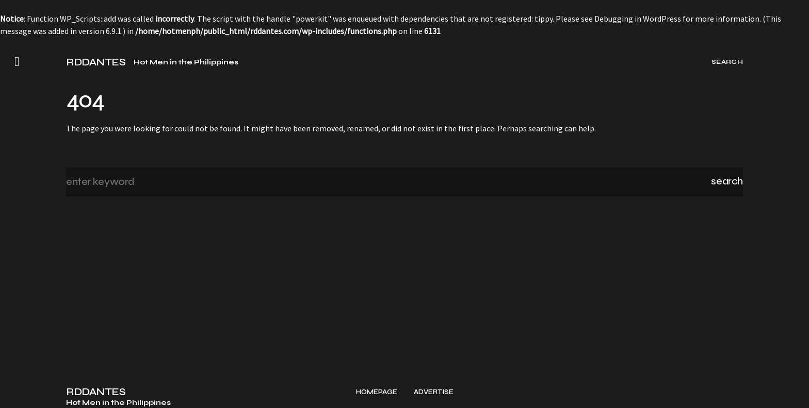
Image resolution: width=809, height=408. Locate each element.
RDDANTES (95, 62)
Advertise (434, 392)
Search (727, 181)
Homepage (376, 392)
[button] (17, 62)
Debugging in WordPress (637, 18)
